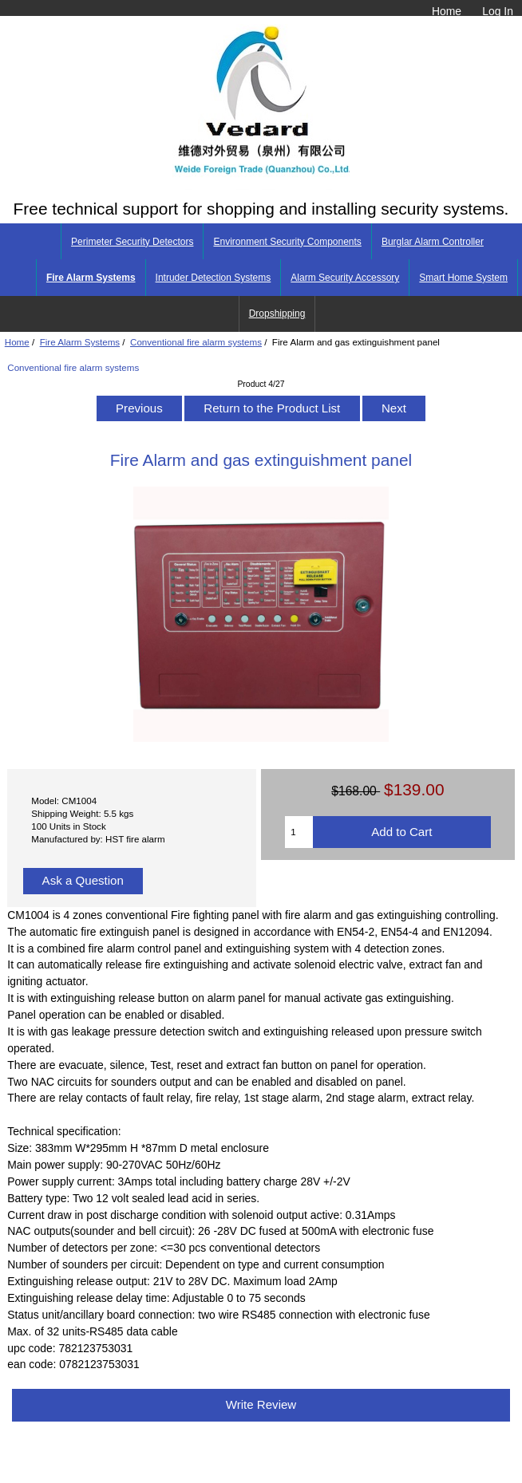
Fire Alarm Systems (80, 342)
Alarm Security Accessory (345, 277)
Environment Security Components (287, 241)
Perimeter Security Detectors (132, 241)
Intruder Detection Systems (213, 277)
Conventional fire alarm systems (196, 342)
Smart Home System (463, 277)
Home (446, 11)
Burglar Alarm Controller (433, 241)
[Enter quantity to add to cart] (299, 832)
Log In (497, 11)
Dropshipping (277, 313)
